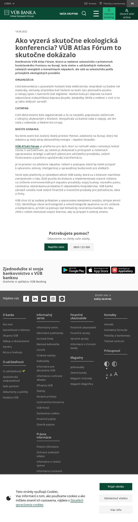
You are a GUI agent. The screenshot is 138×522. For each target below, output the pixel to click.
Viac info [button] (115, 510)
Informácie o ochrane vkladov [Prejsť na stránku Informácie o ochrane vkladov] (49, 377)
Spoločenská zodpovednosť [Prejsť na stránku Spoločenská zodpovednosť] (11, 378)
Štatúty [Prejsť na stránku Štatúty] (41, 391)
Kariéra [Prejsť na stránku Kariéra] (7, 346)
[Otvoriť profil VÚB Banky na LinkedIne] (35, 299)
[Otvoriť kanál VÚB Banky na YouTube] (44, 299)
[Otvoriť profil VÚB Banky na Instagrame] (53, 299)
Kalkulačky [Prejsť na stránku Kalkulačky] (43, 361)
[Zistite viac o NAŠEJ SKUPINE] (102, 299)
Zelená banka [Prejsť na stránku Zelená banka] (78, 372)
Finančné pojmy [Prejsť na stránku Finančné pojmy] (46, 419)
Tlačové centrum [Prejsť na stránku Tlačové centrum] (114, 341)
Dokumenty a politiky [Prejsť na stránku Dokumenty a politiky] (15, 392)
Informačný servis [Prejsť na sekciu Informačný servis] (47, 327)
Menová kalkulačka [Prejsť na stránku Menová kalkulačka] (48, 344)
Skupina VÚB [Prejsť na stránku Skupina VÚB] (10, 335)
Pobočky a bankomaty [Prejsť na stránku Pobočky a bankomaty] (117, 335)
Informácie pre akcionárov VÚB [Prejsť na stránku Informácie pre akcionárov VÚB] (46, 368)
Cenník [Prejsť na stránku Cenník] (41, 349)
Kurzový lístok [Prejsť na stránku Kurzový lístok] (45, 338)
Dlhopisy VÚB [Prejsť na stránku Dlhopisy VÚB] (45, 385)
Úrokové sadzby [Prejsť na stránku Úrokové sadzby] (46, 355)
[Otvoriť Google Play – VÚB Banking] (74, 270)
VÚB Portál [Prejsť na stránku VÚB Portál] (43, 407)
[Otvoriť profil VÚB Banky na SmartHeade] (62, 299)
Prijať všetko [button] (116, 486)
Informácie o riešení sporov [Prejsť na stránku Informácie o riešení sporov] (49, 463)
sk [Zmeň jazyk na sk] (132, 3)
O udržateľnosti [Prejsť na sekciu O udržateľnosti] (14, 371)
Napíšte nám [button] (56, 247)
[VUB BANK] (20, 13)
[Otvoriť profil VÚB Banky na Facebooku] (26, 299)
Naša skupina (69, 13)
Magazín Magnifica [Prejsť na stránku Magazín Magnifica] (81, 384)
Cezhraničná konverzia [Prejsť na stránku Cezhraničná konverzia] (50, 402)
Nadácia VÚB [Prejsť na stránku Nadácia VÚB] (10, 397)
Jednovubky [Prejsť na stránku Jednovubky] (77, 367)
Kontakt (90, 3)
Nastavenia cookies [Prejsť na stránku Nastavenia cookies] (48, 413)
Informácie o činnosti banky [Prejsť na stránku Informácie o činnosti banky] (83, 346)
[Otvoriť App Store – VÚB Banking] (98, 270)
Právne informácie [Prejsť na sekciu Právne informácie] (48, 446)
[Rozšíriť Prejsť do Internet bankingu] (109, 13)
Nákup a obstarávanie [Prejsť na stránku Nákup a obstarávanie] (16, 341)
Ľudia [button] (7, 3)
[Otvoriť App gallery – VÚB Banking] (123, 270)
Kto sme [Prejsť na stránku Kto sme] (8, 324)
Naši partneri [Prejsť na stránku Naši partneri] (11, 386)
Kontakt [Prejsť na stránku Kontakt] (108, 324)
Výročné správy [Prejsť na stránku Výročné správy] (79, 338)
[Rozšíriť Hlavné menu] (96, 13)
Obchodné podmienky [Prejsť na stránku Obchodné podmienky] (50, 333)
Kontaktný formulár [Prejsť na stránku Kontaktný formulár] (116, 330)
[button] (84, 13)
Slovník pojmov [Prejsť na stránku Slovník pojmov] (46, 424)
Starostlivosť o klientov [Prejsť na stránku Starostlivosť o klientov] (16, 330)
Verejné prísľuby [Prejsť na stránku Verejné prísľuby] (46, 396)
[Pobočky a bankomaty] (112, 3)
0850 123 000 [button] (81, 247)
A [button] (107, 375)
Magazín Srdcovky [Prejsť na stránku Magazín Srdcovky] (81, 378)
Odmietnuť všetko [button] (116, 498)
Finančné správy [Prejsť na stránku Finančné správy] (80, 333)
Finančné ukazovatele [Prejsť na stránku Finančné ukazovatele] (83, 327)
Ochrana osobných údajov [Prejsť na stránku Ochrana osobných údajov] (48, 454)
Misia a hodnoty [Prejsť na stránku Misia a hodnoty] (12, 352)
